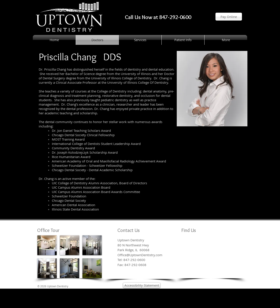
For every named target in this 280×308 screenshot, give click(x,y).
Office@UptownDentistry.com (139, 255)
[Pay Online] (228, 17)
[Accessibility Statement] (141, 285)
